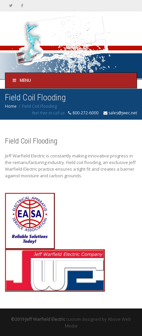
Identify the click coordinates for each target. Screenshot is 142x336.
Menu (21, 80)
